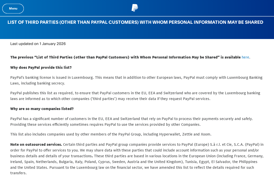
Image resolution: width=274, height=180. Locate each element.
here (245, 57)
